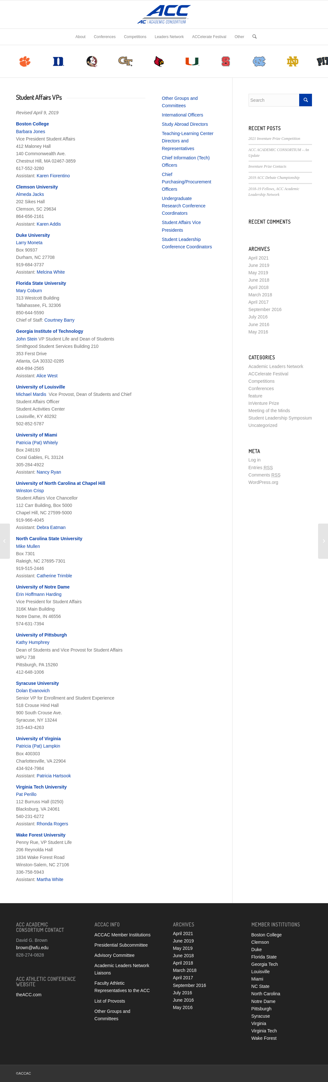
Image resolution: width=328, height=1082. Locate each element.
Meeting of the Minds (269, 410)
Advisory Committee (114, 955)
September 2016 (265, 309)
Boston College (266, 934)
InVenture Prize (264, 403)
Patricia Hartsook (54, 775)
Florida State (264, 956)
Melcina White (51, 272)
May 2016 (258, 331)
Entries (261, 467)
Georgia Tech (264, 964)
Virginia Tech (264, 1030)
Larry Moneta (29, 242)
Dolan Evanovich (33, 690)
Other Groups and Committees (112, 1015)
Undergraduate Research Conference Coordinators (183, 206)
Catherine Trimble (54, 575)
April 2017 (259, 302)
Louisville (260, 971)
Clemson (260, 942)
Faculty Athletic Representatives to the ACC (122, 987)
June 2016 (259, 324)
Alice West (47, 375)
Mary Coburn (29, 290)
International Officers (182, 114)
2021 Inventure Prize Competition (274, 138)
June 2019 (259, 265)
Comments (265, 474)
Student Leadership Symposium (280, 418)
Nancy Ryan (49, 472)
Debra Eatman (51, 527)
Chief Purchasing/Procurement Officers (186, 182)
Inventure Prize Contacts (267, 166)
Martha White (50, 879)
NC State (260, 986)
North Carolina (265, 993)
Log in (255, 459)
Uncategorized (263, 425)
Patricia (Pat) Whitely (37, 442)
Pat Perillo (26, 794)
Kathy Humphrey (32, 642)
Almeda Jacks (30, 194)
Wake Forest (264, 1038)
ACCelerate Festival (269, 373)
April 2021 (259, 257)
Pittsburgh (261, 1008)
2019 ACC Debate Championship (274, 177)
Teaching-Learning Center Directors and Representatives (187, 141)
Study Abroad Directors (185, 124)
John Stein (26, 338)
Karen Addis (49, 224)
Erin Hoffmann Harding (39, 594)
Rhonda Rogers (52, 823)
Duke (256, 949)
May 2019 (258, 272)
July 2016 (258, 316)
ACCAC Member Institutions (122, 934)
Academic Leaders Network (276, 366)
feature (256, 395)
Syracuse (260, 1016)
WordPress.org (263, 482)
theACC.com (28, 994)
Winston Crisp (30, 490)
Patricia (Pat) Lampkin (38, 746)
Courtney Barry (59, 320)
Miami (257, 979)
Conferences (261, 388)
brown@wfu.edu (32, 947)
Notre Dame (263, 1001)
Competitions (262, 381)
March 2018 (260, 294)
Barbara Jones (30, 131)
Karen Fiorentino (53, 175)
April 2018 (259, 287)
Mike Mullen (28, 546)
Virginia (258, 1023)
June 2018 (259, 280)
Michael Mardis (31, 394)
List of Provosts (109, 1001)
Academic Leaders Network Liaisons (121, 969)
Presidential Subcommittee (121, 945)
